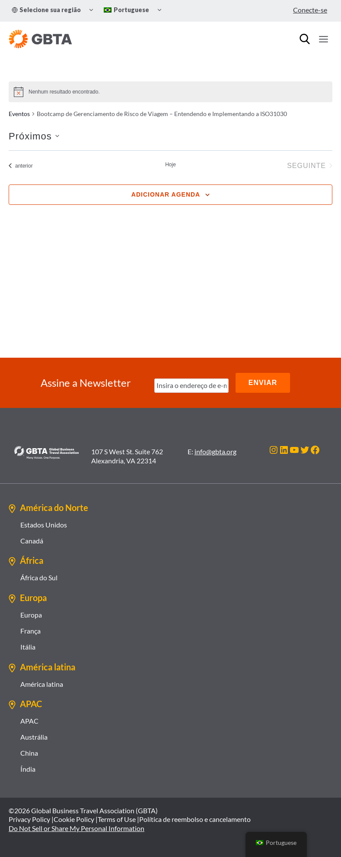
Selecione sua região (46, 9)
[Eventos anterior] (21, 166)
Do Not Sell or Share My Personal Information (76, 828)
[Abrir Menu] (323, 39)
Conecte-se (310, 10)
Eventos (19, 113)
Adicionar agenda (165, 194)
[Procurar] (305, 39)
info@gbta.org (215, 451)
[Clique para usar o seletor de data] (34, 136)
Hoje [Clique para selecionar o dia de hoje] (170, 165)
